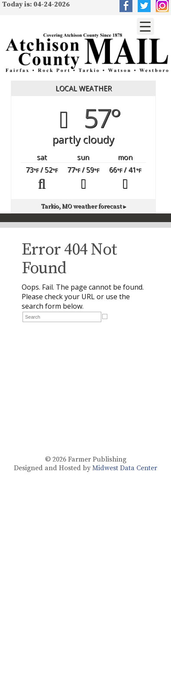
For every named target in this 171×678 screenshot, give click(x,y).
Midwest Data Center (124, 468)
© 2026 (55, 459)
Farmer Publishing (97, 459)
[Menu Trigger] (145, 26)
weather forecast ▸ (83, 206)
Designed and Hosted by (53, 468)
